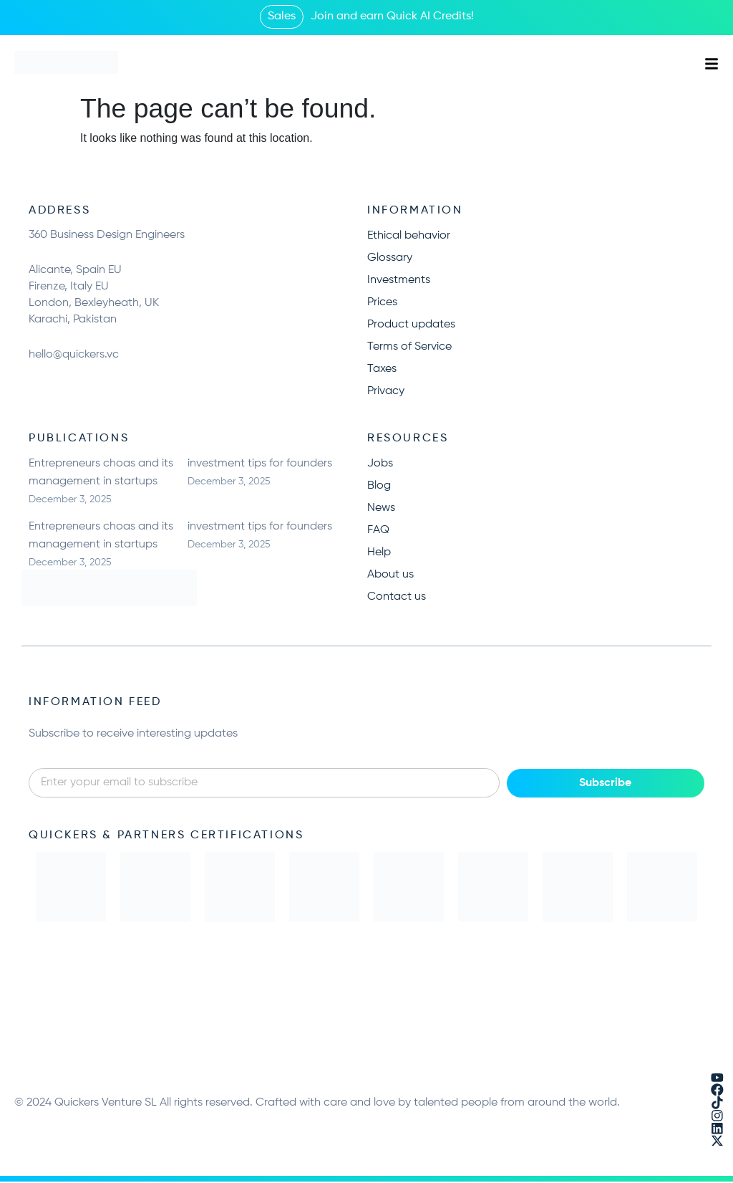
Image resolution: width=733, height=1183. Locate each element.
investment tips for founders (260, 463)
